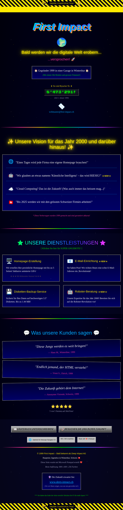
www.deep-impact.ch (61, 481)
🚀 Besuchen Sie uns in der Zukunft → (85, 429)
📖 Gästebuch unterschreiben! (34, 429)
